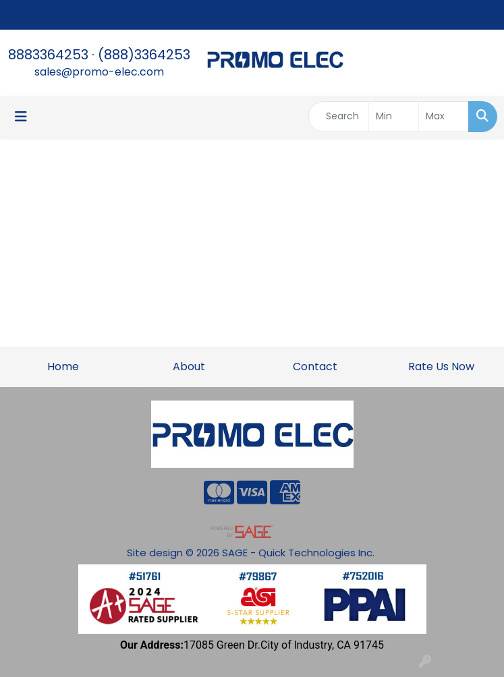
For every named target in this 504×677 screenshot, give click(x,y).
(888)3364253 (144, 54)
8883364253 (48, 54)
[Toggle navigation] (21, 116)
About (189, 366)
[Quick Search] (338, 116)
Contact (315, 366)
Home (63, 366)
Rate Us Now (441, 366)
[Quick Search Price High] (443, 116)
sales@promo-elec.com (99, 72)
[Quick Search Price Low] (393, 116)
